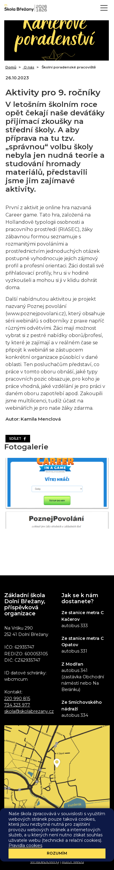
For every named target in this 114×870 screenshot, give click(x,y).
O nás (28, 67)
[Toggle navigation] (103, 7)
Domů (10, 67)
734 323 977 (17, 705)
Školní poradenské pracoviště (68, 67)
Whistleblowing (44, 861)
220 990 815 (17, 698)
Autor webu (73, 861)
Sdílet (17, 439)
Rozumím (57, 853)
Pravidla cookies (25, 845)
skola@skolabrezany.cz (29, 711)
